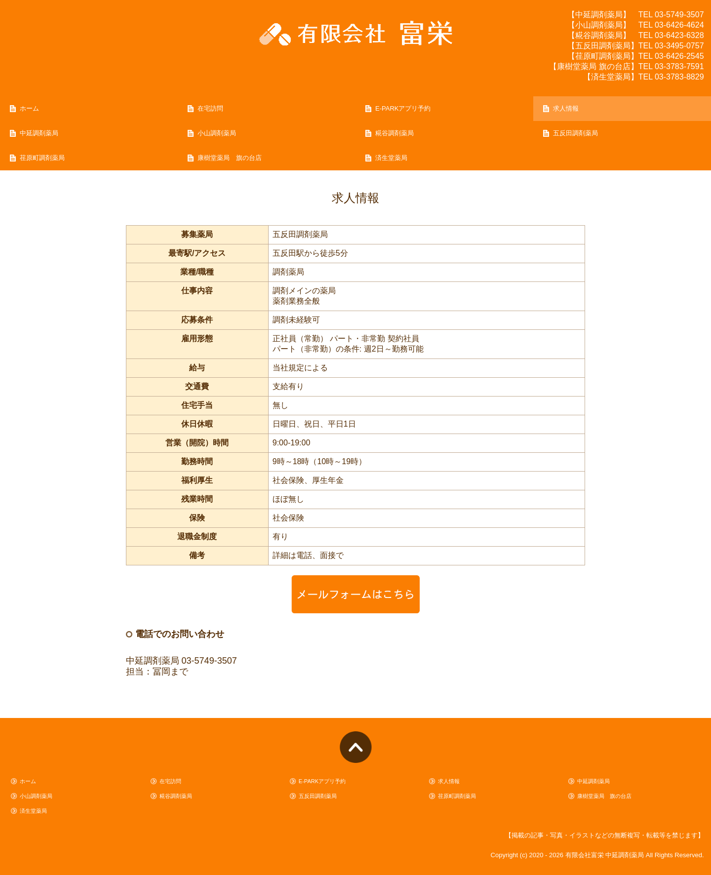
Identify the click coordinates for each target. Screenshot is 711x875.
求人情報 (566, 108)
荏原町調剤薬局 (42, 157)
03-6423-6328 (679, 35)
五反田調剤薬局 (575, 133)
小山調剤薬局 (217, 133)
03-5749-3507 (679, 14)
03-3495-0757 (679, 45)
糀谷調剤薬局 (394, 133)
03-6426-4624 (679, 25)
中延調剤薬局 (39, 133)
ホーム (29, 108)
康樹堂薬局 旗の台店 (230, 157)
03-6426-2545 (679, 56)
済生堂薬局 (391, 157)
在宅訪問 (210, 108)
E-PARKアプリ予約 (403, 108)
